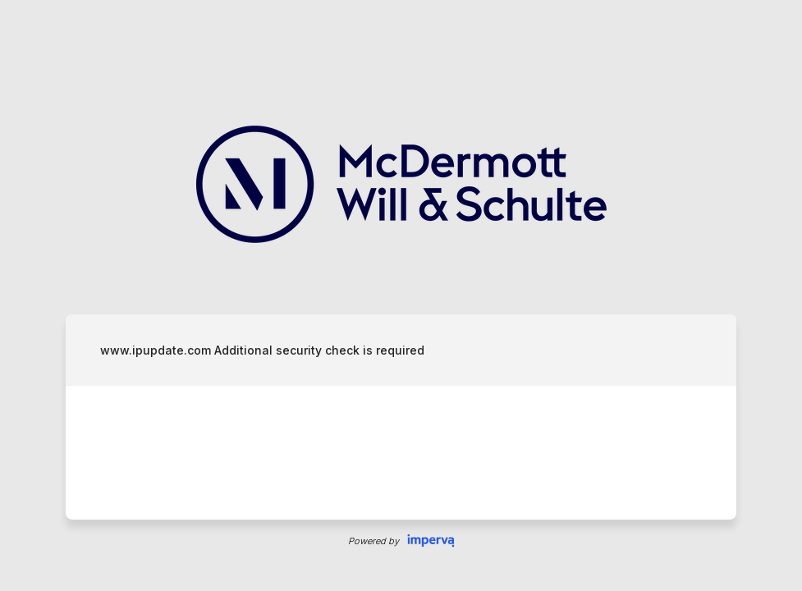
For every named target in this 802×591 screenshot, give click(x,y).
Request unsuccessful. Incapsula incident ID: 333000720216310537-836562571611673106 (401, 295)
